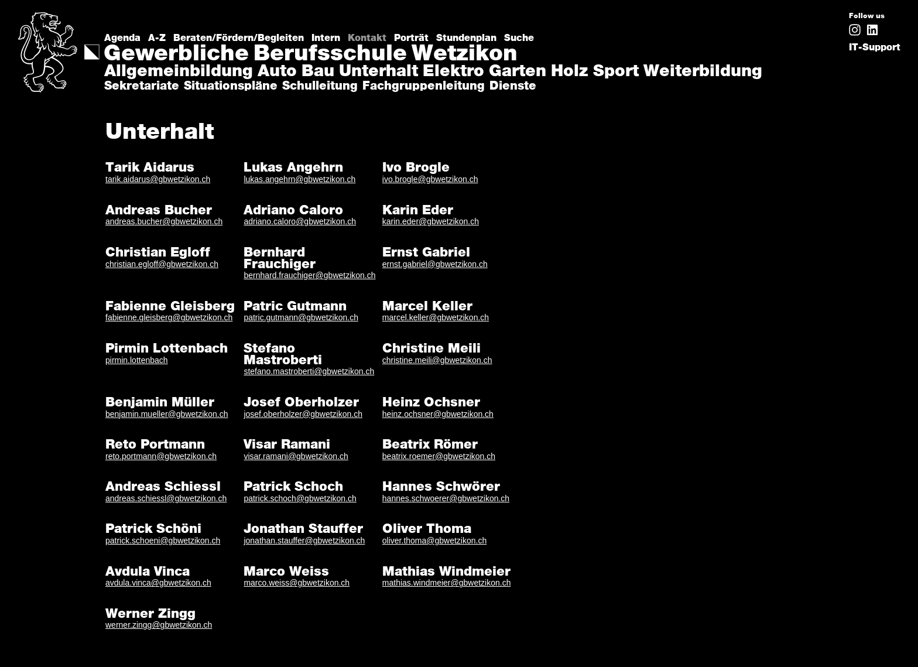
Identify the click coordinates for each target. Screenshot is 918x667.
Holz (569, 72)
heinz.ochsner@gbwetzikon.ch (438, 414)
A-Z (157, 38)
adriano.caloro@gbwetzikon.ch (300, 221)
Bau (318, 72)
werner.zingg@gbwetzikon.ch (158, 625)
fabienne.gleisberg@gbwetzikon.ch (168, 317)
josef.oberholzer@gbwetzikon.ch (303, 414)
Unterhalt (378, 72)
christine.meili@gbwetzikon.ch (437, 360)
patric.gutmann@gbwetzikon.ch (301, 317)
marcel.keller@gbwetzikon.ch (435, 317)
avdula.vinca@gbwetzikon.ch (158, 582)
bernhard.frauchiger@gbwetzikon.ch (309, 275)
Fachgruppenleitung (423, 86)
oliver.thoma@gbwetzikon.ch (434, 540)
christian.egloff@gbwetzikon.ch (161, 264)
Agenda (122, 38)
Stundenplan (466, 38)
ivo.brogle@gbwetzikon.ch (430, 179)
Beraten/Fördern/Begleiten (238, 38)
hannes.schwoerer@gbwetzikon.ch (445, 498)
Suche (519, 38)
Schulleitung (320, 86)
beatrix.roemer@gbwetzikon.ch (438, 456)
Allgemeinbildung (178, 72)
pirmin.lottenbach (136, 360)
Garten (517, 72)
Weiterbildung (702, 72)
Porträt (411, 38)
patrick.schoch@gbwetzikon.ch (300, 498)
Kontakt (367, 38)
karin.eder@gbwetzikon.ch (430, 221)
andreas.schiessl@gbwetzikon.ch (166, 498)
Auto (277, 72)
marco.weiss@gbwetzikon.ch (297, 582)
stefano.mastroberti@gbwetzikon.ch (309, 371)
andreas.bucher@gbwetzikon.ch (163, 221)
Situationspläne (231, 86)
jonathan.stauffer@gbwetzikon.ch (304, 540)
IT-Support (874, 47)
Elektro (453, 72)
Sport (616, 72)
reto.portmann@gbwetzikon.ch (161, 456)
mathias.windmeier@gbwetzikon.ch (446, 582)
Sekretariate (141, 86)
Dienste (512, 86)
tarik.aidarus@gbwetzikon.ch (157, 179)
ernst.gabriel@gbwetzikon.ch (435, 264)
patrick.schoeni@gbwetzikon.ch (162, 540)
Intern (325, 38)
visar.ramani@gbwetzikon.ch (296, 456)
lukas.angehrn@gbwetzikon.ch (299, 179)
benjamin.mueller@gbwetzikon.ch (166, 414)
